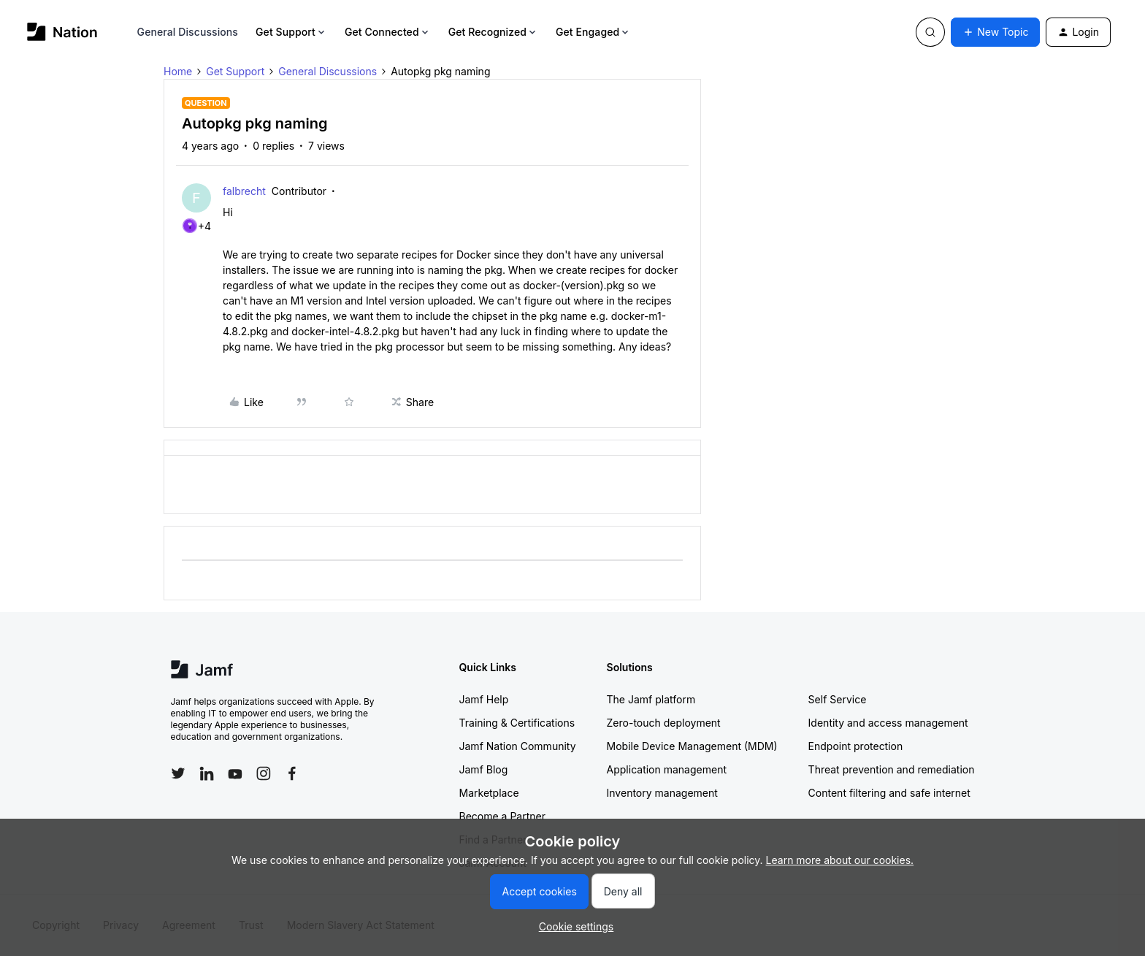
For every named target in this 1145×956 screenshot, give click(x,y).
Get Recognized (493, 32)
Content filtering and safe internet (889, 793)
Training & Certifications (517, 722)
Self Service (837, 699)
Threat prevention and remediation (891, 769)
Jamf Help (484, 699)
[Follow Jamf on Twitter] (178, 773)
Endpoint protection (855, 746)
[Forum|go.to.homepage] (62, 32)
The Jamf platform (651, 699)
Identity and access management (888, 722)
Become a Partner (502, 816)
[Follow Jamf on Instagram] (263, 773)
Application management (667, 769)
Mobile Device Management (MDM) (692, 746)
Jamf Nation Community (517, 746)
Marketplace (489, 793)
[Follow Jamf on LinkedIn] (206, 773)
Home (178, 71)
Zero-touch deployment (664, 722)
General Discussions (187, 32)
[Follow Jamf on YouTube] (235, 773)
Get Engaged (593, 32)
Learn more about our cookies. (840, 860)
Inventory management (662, 793)
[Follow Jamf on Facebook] (292, 773)
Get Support (291, 32)
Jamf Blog (483, 769)
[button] (995, 32)
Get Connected (388, 32)
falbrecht (244, 191)
